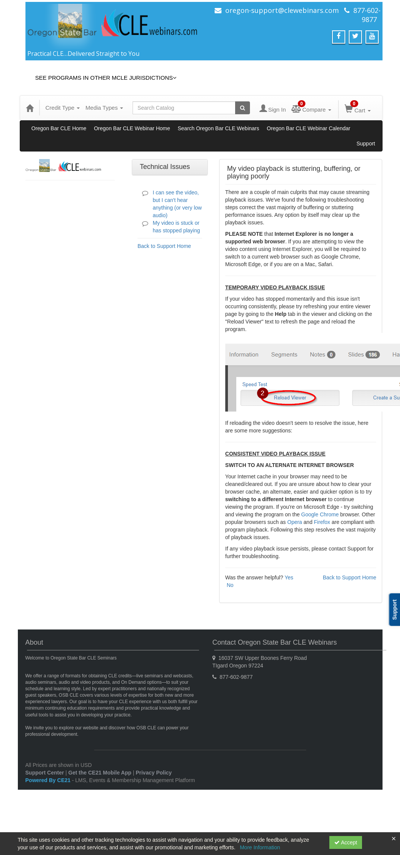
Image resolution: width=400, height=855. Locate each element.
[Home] (29, 107)
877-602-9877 (367, 15)
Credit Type (63, 107)
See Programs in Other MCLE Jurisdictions (106, 77)
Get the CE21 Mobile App (99, 773)
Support (365, 143)
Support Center (44, 773)
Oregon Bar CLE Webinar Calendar (308, 128)
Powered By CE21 (48, 780)
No (230, 585)
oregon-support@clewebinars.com (282, 10)
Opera (294, 522)
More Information (260, 847)
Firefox (322, 522)
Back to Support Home (164, 246)
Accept (345, 842)
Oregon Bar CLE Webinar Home (132, 128)
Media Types (104, 107)
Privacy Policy (154, 773)
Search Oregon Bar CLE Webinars (218, 128)
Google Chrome (320, 514)
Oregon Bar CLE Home (59, 128)
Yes (289, 577)
